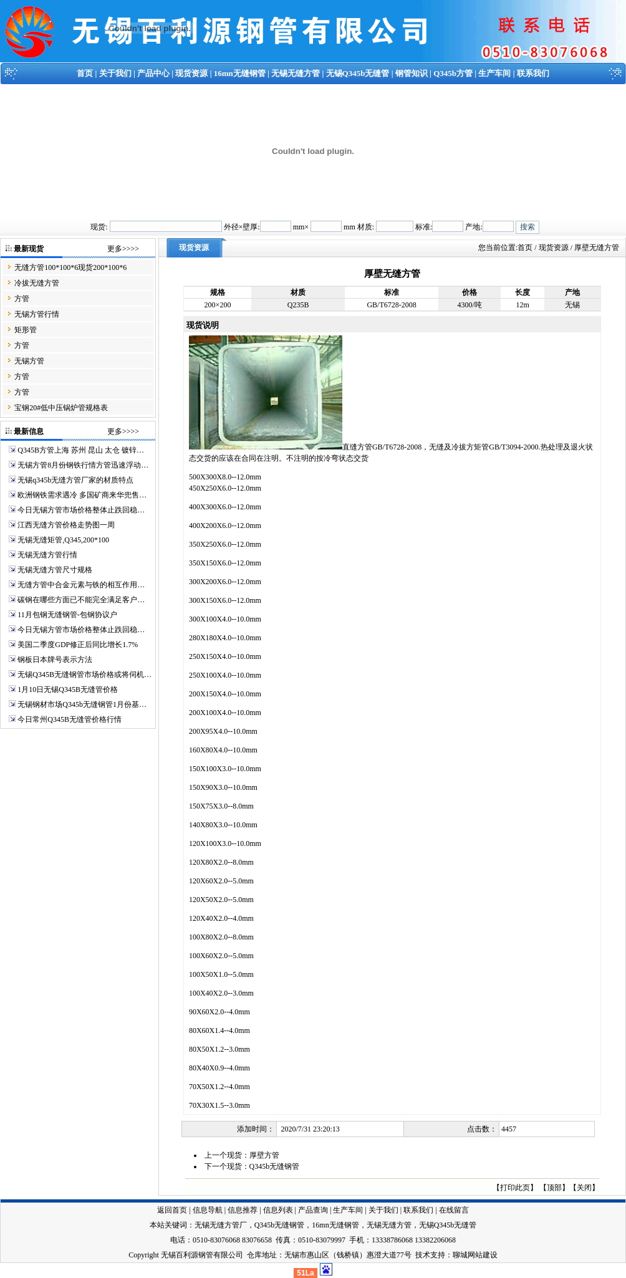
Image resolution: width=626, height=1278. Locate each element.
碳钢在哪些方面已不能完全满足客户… (81, 599)
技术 (422, 1255)
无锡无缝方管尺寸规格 (54, 569)
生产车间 (494, 73)
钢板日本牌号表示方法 (54, 659)
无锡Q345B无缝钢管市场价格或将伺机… (84, 674)
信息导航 (208, 1210)
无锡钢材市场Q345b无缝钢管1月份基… (82, 704)
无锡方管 (29, 361)
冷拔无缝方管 (36, 283)
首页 (85, 73)
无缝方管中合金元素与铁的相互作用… (81, 584)
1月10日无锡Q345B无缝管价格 (67, 689)
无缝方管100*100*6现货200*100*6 (70, 267)
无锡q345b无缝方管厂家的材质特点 (75, 480)
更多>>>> (123, 248)
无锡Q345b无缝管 (358, 73)
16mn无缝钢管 (240, 73)
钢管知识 (411, 73)
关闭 (584, 1187)
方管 (21, 298)
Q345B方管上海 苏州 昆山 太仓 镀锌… (80, 450)
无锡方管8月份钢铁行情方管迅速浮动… (82, 465)
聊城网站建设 (475, 1255)
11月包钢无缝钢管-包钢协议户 (67, 614)
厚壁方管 (264, 1155)
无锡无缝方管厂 (221, 1225)
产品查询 (313, 1210)
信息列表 (278, 1210)
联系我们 (533, 73)
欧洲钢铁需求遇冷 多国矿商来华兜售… (82, 495)
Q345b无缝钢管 (274, 1166)
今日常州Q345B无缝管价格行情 (69, 719)
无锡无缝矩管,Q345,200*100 (63, 540)
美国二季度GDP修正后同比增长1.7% (77, 644)
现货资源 (191, 73)
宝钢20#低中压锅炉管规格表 (61, 407)
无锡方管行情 (36, 314)
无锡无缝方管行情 (47, 554)
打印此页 (515, 1187)
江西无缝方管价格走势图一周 (66, 525)
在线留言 (454, 1210)
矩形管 (25, 329)
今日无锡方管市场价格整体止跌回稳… (81, 510)
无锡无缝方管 (295, 73)
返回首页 (172, 1210)
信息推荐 (243, 1210)
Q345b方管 (453, 73)
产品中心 (153, 73)
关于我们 (115, 73)
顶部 (554, 1187)
